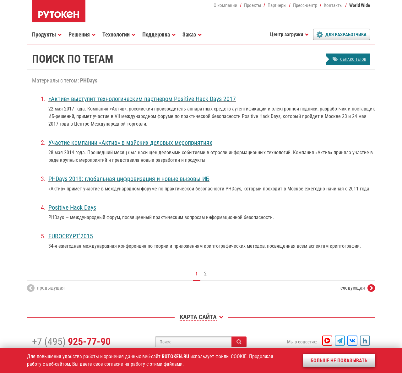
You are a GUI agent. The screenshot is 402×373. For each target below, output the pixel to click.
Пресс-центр (305, 5)
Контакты (333, 5)
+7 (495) (71, 342)
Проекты (252, 5)
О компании (225, 5)
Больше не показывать (339, 361)
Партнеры (277, 5)
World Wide (359, 5)
